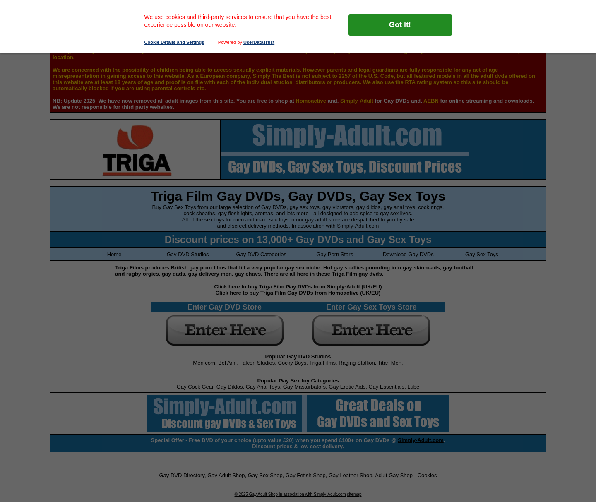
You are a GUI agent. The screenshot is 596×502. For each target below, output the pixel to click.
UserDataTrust (258, 42)
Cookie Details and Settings (174, 42)
